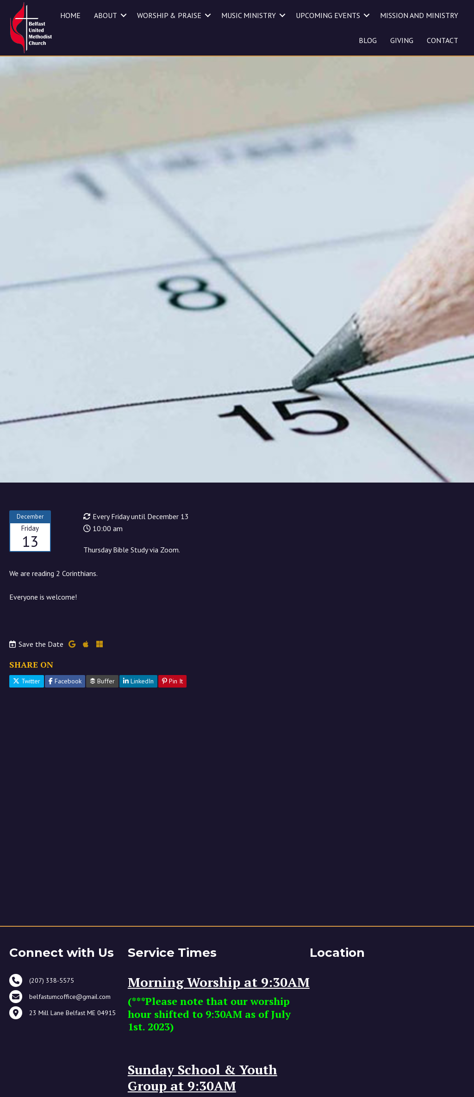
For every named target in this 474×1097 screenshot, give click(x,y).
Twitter (26, 693)
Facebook (65, 693)
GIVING (401, 40)
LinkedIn (138, 693)
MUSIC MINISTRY (248, 15)
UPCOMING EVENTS (328, 15)
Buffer (102, 693)
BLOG (368, 40)
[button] (207, 15)
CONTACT (442, 40)
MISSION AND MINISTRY (419, 15)
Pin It (172, 693)
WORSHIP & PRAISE (169, 15)
